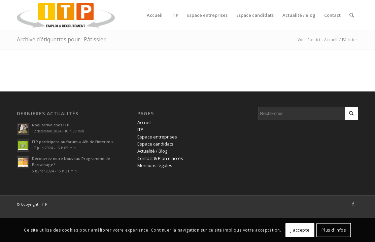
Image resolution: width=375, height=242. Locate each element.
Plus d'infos (333, 230)
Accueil (144, 122)
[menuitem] (154, 15)
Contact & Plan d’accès (160, 158)
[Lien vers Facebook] (353, 204)
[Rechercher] (351, 15)
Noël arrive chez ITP (50, 124)
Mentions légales (154, 165)
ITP (140, 129)
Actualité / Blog (152, 151)
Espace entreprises (157, 137)
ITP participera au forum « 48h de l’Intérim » (72, 141)
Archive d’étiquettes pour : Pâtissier (61, 39)
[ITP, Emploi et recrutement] (66, 15)
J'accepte (300, 230)
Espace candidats (155, 144)
